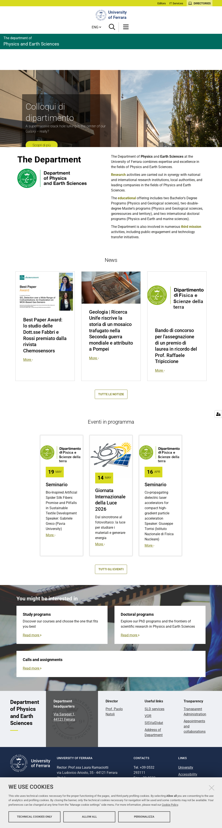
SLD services (154, 709)
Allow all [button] (89, 816)
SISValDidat (154, 723)
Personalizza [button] (144, 816)
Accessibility (187, 774)
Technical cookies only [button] (34, 816)
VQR (148, 716)
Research (118, 175)
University (185, 767)
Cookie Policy (170, 804)
